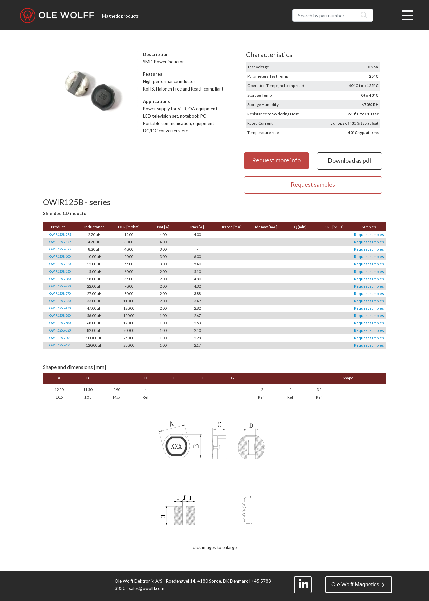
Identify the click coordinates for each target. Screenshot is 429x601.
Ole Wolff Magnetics (357, 584)
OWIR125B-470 (60, 308)
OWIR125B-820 (60, 330)
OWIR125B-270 (60, 293)
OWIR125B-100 (60, 256)
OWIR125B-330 (60, 301)
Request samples (369, 234)
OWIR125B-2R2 (60, 234)
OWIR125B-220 (60, 286)
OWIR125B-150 (60, 271)
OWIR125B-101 (60, 338)
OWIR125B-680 (60, 323)
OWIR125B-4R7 (60, 242)
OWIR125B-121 (60, 345)
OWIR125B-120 (60, 264)
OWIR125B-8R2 (60, 249)
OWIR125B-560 (60, 315)
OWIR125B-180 (60, 279)
